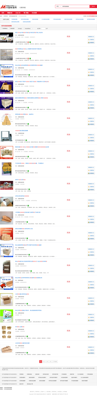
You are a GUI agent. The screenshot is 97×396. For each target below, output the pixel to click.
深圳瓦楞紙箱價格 (25, 19)
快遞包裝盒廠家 (32, 380)
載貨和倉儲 (20, 280)
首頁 (3, 12)
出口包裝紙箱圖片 (85, 377)
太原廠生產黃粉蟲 (22, 294)
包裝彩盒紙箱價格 (27, 21)
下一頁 (55, 361)
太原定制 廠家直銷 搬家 (22, 343)
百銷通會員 (4, 28)
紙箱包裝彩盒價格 (15, 21)
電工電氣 (26, 12)
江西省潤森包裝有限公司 (20, 221)
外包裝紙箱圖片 (64, 377)
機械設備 (9, 12)
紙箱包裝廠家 (42, 380)
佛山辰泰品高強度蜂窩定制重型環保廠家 (29, 65)
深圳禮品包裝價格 (91, 19)
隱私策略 (54, 391)
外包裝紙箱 (64, 374)
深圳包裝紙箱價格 (8, 387)
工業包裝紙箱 (90, 374)
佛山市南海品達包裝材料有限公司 (22, 270)
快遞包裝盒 (29, 374)
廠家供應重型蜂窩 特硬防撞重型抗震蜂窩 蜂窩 (31, 97)
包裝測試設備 (21, 133)
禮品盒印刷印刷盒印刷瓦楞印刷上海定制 (29, 32)
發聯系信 (91, 39)
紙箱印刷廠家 (85, 380)
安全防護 (34, 12)
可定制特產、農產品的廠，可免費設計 (29, 163)
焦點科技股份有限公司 (42, 394)
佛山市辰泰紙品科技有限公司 (21, 74)
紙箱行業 (21, 383)
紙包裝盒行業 (30, 383)
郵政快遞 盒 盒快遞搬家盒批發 (32, 147)
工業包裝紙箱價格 (57, 19)
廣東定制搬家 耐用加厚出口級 (24, 228)
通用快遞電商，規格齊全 (24, 114)
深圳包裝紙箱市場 (13, 16)
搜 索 (93, 6)
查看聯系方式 (91, 36)
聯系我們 (37, 391)
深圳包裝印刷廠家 (64, 380)
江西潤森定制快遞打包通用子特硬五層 (27, 212)
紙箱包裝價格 (35, 19)
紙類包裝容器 (21, 35)
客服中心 (43, 391)
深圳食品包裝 (46, 374)
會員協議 (60, 391)
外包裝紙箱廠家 (74, 380)
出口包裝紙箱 (80, 374)
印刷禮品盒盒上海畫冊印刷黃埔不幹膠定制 (28, 48)
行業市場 (23, 7)
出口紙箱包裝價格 (45, 19)
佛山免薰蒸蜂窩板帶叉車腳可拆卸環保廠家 (28, 245)
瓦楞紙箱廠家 (22, 380)
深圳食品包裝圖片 (42, 377)
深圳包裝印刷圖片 (53, 377)
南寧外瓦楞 (20, 179)
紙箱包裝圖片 (32, 377)
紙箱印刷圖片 (74, 377)
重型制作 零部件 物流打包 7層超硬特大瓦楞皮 (32, 81)
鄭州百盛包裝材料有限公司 (21, 123)
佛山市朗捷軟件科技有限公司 (21, 319)
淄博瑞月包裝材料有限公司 (21, 205)
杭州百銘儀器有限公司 (20, 140)
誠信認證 (11, 28)
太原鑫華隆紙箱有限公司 (20, 303)
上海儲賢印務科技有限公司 (21, 42)
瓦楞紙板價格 (14, 19)
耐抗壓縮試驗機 (21, 130)
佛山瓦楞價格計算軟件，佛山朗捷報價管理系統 (28, 310)
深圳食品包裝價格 (80, 19)
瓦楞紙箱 (21, 374)
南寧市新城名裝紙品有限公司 (21, 189)
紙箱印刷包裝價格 (68, 19)
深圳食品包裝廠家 (52, 380)
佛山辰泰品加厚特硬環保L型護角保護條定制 (28, 277)
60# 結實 (19, 326)
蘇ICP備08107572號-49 (63, 394)
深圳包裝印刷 (55, 374)
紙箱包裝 (37, 374)
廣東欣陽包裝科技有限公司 (21, 91)
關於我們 (32, 391)
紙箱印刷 (72, 374)
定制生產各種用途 (22, 196)
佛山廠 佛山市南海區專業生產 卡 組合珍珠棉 (31, 261)
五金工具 (17, 12)
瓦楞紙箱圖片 (22, 377)
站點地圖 (48, 391)
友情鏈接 (65, 391)
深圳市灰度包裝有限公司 (20, 238)
